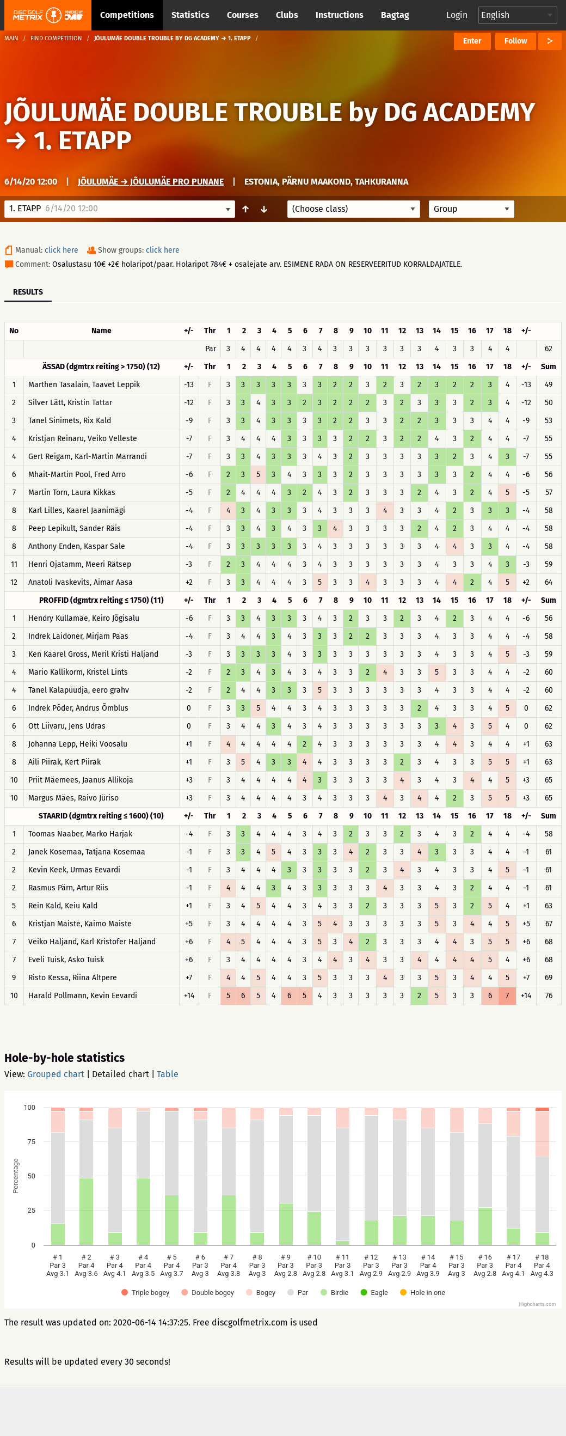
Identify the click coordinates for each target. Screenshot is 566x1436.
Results (28, 292)
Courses (243, 15)
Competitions (127, 15)
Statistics (190, 15)
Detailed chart (120, 1074)
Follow (516, 41)
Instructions (340, 15)
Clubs (287, 15)
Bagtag (395, 15)
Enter (472, 41)
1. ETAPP (83, 140)
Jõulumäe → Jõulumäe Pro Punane (151, 181)
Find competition (56, 38)
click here (61, 250)
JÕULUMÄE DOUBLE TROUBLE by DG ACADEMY (270, 112)
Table (168, 1074)
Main (11, 38)
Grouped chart (55, 1074)
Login (456, 15)
